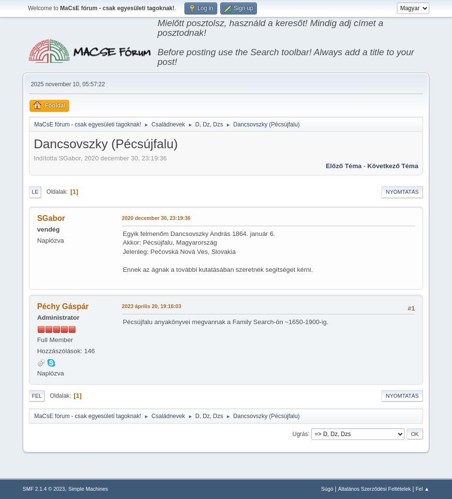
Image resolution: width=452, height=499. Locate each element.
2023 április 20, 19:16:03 (151, 306)
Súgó (327, 489)
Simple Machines (88, 489)
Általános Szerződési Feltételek (374, 489)
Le (35, 192)
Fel (37, 396)
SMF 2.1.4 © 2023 (44, 489)
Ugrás (300, 433)
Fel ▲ (423, 489)
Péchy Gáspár (63, 306)
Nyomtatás (402, 192)
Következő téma (392, 166)
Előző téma (344, 166)
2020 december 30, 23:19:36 (156, 218)
